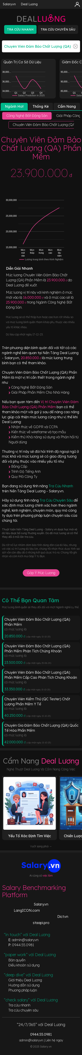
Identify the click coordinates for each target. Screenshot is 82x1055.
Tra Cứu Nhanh (61, 486)
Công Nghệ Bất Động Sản (31, 387)
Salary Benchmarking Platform (34, 891)
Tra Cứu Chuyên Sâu (57, 500)
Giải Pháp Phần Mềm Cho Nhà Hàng (40, 392)
